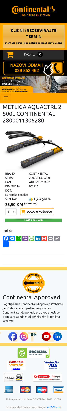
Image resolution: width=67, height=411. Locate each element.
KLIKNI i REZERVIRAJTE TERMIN (33, 36)
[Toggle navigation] (6, 97)
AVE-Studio (54, 407)
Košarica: (33, 54)
